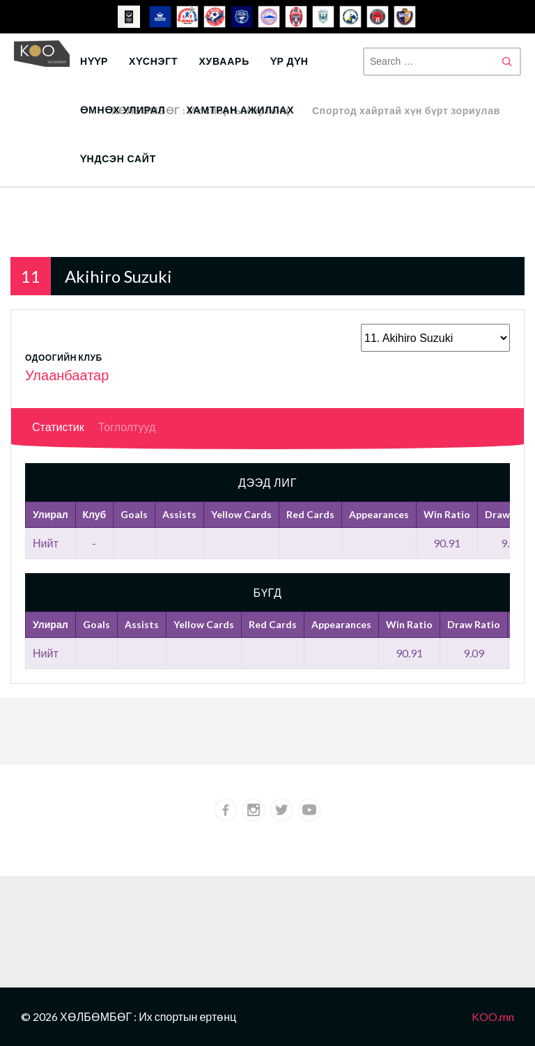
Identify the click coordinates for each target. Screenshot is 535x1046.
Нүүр (94, 61)
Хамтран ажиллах (240, 110)
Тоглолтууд (127, 426)
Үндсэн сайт (118, 158)
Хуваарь (224, 61)
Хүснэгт (153, 61)
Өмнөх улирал (122, 110)
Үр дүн (289, 61)
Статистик (58, 426)
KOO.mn (493, 1016)
